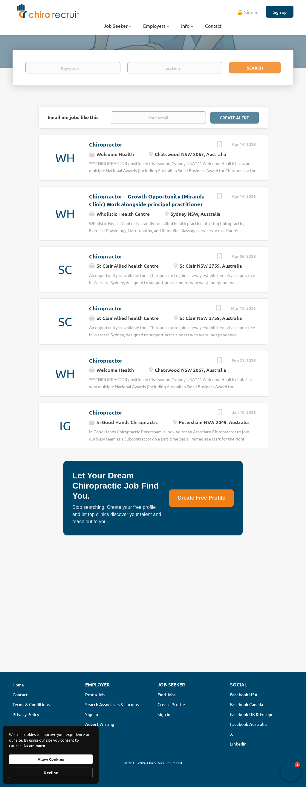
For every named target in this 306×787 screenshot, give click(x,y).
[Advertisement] (153, 620)
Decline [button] (51, 772)
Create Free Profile (201, 498)
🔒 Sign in (247, 12)
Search (255, 67)
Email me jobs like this (73, 117)
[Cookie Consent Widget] (51, 755)
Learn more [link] (34, 745)
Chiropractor (106, 144)
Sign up (280, 12)
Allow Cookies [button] (51, 759)
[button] (290, 771)
